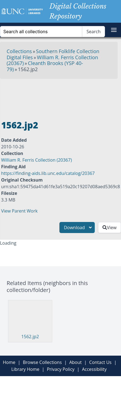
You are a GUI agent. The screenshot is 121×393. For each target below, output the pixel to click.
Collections (19, 51)
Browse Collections (42, 362)
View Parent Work (19, 211)
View (109, 227)
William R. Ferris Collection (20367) (36, 160)
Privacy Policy (61, 369)
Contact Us (100, 362)
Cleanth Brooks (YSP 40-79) (45, 66)
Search (93, 32)
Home (9, 362)
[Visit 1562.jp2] (28, 317)
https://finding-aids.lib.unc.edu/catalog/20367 (48, 173)
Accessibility (94, 369)
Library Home (25, 369)
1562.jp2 (30, 336)
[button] (113, 29)
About (75, 362)
